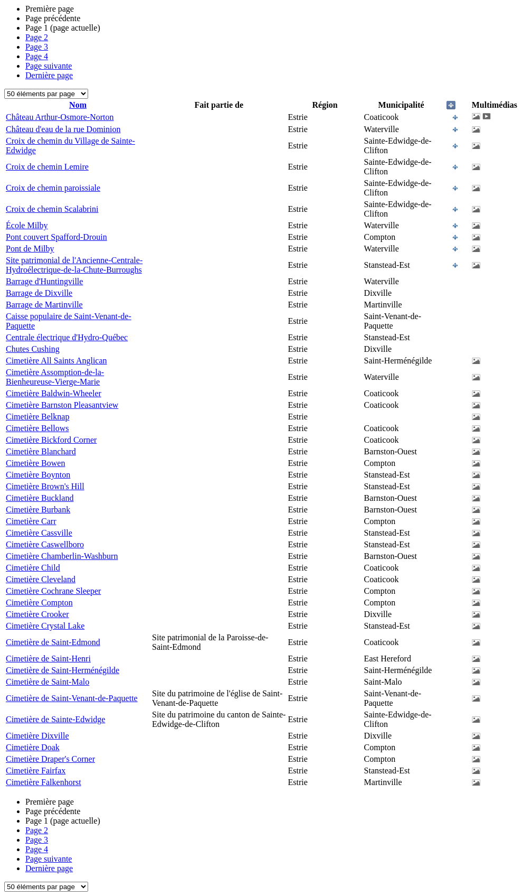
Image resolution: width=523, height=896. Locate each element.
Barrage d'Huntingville (44, 281)
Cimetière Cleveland (40, 579)
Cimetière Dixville (37, 735)
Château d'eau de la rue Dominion (63, 129)
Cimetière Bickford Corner (51, 439)
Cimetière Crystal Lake (45, 625)
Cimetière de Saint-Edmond (53, 642)
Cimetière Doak (33, 747)
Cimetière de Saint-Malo (47, 681)
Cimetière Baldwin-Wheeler (53, 393)
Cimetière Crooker (37, 614)
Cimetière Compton (39, 602)
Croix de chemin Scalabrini (52, 208)
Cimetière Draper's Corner (50, 758)
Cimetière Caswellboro (45, 544)
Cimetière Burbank (38, 509)
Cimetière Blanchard (41, 451)
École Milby (27, 225)
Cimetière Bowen (35, 463)
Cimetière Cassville (39, 532)
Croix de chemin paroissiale (53, 187)
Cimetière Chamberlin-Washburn (62, 556)
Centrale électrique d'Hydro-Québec (67, 337)
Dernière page (49, 75)
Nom (78, 104)
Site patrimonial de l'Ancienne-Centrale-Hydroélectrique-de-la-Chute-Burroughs (74, 265)
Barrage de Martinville (44, 304)
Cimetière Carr (31, 521)
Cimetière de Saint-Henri (48, 658)
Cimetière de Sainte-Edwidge (55, 719)
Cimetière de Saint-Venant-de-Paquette (72, 698)
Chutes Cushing (33, 348)
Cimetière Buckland (39, 497)
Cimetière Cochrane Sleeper (53, 590)
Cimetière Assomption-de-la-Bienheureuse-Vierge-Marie (55, 377)
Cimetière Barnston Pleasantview (62, 404)
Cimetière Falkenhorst (43, 782)
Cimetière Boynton (38, 474)
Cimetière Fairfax (35, 770)
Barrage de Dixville (39, 292)
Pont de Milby (30, 248)
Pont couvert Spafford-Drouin (56, 236)
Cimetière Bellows (37, 428)
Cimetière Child (33, 567)
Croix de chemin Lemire (47, 166)
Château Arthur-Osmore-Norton (60, 117)
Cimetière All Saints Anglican (56, 360)
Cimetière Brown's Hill (45, 486)
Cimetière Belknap (37, 416)
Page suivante (48, 65)
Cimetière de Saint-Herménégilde (62, 670)
